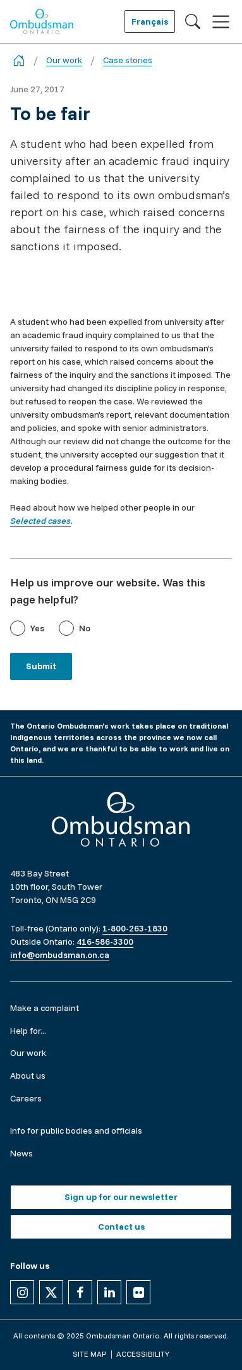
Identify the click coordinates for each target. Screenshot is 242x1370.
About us (27, 1075)
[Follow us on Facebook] (80, 1292)
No (84, 628)
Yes (37, 628)
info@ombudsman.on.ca (59, 955)
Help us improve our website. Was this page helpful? (107, 591)
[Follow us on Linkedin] (109, 1292)
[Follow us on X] (51, 1292)
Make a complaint (44, 1008)
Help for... (28, 1030)
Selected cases (40, 520)
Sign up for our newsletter (121, 1197)
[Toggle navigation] (220, 21)
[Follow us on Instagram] (22, 1292)
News (21, 1153)
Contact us (121, 1226)
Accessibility (142, 1354)
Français (149, 21)
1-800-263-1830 (134, 928)
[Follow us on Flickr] (138, 1292)
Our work (64, 60)
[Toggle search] (192, 21)
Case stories (127, 60)
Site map (89, 1354)
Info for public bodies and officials (76, 1130)
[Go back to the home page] (19, 60)
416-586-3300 (104, 941)
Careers (26, 1098)
